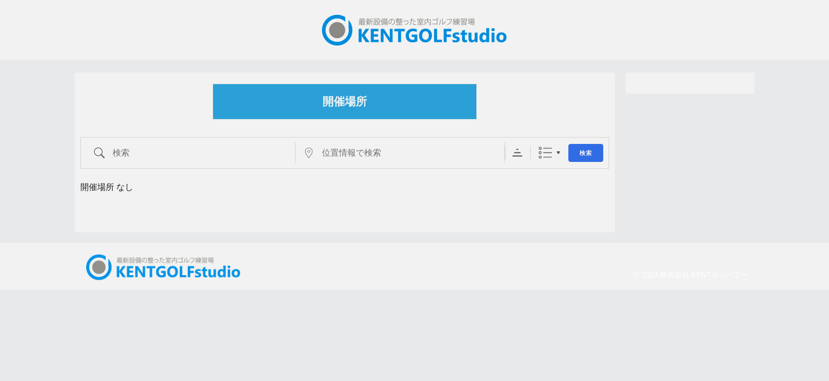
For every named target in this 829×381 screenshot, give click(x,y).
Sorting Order (517, 152)
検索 (585, 153)
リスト (545, 152)
